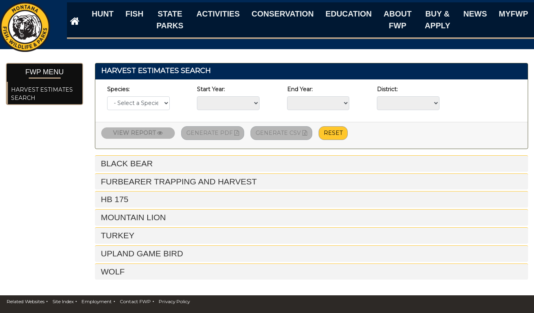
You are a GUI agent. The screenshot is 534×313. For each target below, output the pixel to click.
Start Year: (211, 89)
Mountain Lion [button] (133, 217)
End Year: (301, 89)
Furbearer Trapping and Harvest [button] (179, 181)
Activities (218, 13)
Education (349, 13)
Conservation (283, 13)
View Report (138, 132)
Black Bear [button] (127, 163)
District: (389, 89)
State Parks (170, 19)
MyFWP (513, 13)
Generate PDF (212, 132)
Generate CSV (281, 132)
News (475, 13)
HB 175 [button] (114, 199)
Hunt (103, 13)
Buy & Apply (437, 19)
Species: (120, 89)
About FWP (398, 19)
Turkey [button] (117, 235)
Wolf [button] (113, 271)
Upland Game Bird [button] (142, 253)
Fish (135, 13)
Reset (333, 132)
